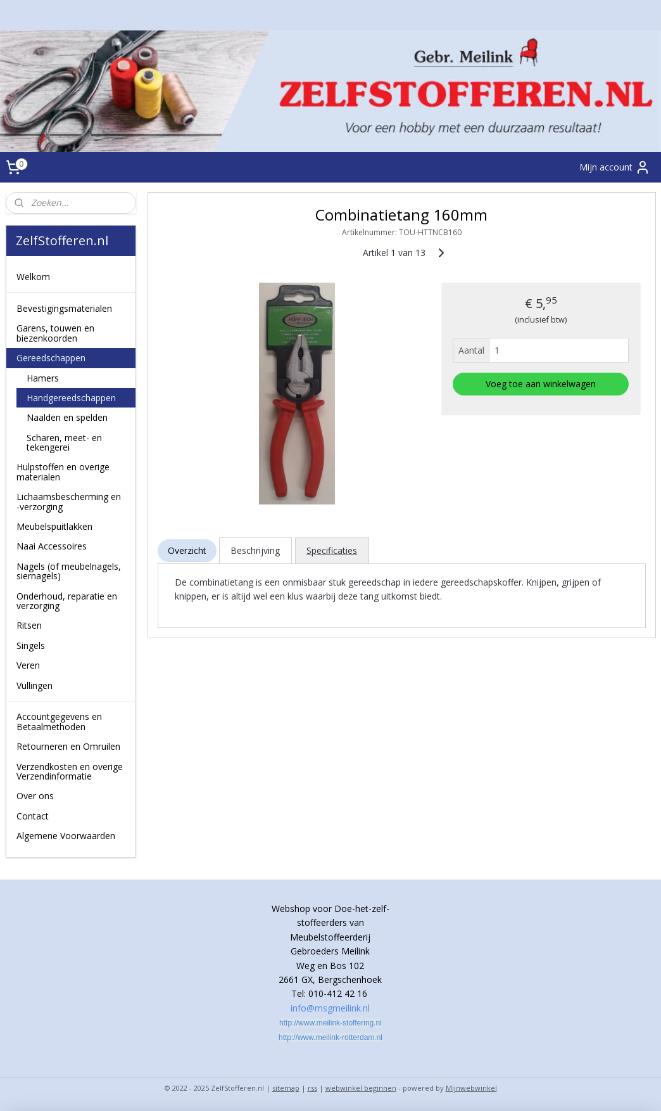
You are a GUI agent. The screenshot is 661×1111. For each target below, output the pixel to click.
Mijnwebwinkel (471, 1088)
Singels (30, 645)
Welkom (33, 277)
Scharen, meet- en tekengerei (64, 442)
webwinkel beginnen (360, 1088)
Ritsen (29, 625)
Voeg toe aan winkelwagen (541, 384)
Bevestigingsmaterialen (64, 308)
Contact (32, 816)
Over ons (35, 796)
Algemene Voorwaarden (65, 836)
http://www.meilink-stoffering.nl (330, 1022)
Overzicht (186, 550)
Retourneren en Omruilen (68, 746)
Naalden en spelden (67, 417)
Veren (28, 665)
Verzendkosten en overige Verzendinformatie (69, 771)
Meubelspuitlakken (54, 526)
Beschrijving (255, 550)
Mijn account (614, 167)
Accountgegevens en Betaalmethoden (59, 721)
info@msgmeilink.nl (330, 1008)
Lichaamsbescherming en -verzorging (68, 501)
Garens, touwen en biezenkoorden (55, 333)
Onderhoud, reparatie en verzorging (66, 601)
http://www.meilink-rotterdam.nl (330, 1037)
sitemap (285, 1088)
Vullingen (34, 685)
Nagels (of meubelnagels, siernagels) (68, 571)
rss (312, 1088)
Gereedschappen (50, 358)
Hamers (43, 378)
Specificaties (331, 550)
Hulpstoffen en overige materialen (63, 471)
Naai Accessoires (51, 546)
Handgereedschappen (71, 398)
